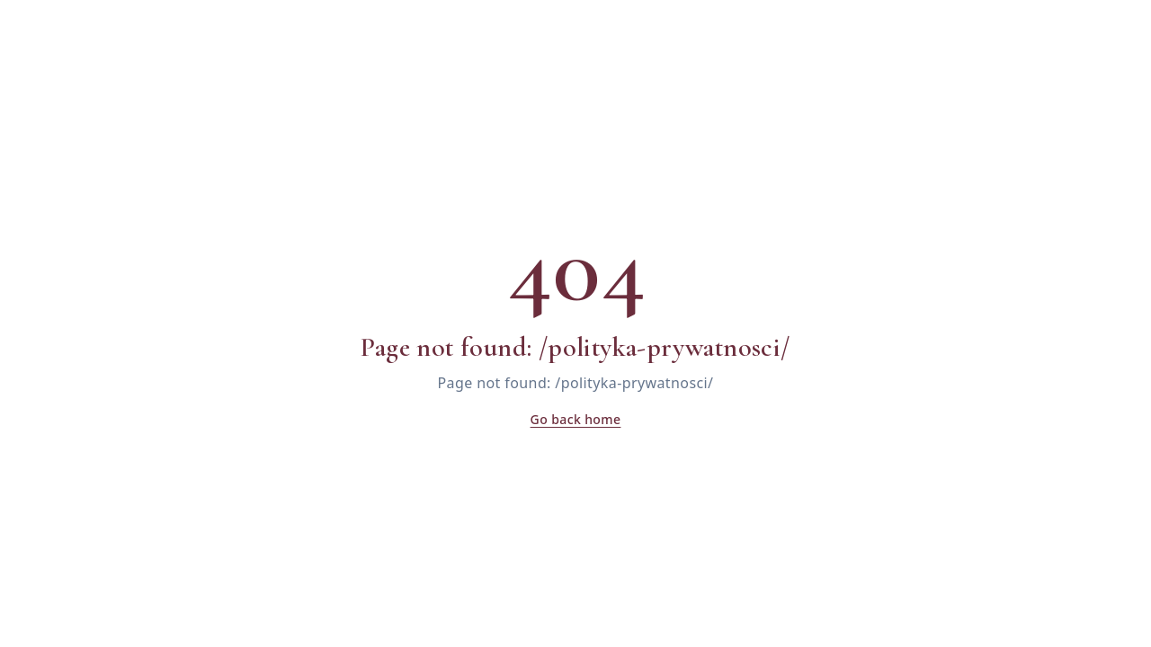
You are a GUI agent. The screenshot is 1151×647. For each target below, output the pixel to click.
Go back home (576, 419)
